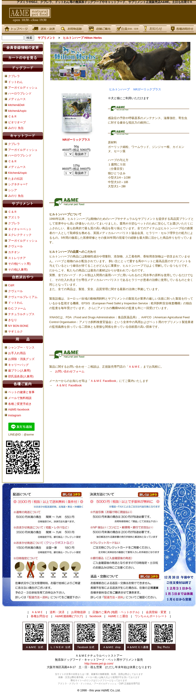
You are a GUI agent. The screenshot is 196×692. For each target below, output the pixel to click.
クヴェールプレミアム (22, 297)
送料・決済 (57, 612)
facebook (95, 616)
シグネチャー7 (17, 184)
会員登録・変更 (156, 612)
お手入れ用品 (17, 353)
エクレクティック (20, 234)
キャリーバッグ (18, 365)
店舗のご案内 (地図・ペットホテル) (115, 612)
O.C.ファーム (17, 308)
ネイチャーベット (20, 229)
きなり (12, 320)
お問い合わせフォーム (69, 371)
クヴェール (15, 246)
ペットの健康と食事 (21, 392)
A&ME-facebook (18, 409)
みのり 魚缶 (16, 195)
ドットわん (15, 302)
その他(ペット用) (19, 263)
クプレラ (14, 144)
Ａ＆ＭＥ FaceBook (103, 381)
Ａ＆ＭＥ (134, 366)
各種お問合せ (39, 616)
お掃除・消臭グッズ (21, 359)
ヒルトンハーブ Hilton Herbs (82, 37)
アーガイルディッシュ (22, 149)
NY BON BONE (18, 326)
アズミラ (14, 217)
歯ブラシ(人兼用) (19, 370)
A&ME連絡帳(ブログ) (69, 616)
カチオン (14, 252)
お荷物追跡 (78, 612)
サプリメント (46, 37)
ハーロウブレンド (20, 155)
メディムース (17, 167)
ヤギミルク (15, 331)
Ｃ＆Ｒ (12, 161)
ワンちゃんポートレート (151, 616)
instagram (14, 415)
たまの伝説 (15, 178)
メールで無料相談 (20, 398)
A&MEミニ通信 (118, 616)
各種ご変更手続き (20, 404)
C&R (11, 285)
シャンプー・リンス (21, 347)
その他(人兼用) (18, 269)
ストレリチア (17, 258)
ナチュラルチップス (21, 314)
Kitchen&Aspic (17, 172)
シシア (12, 190)
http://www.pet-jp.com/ (98, 663)
